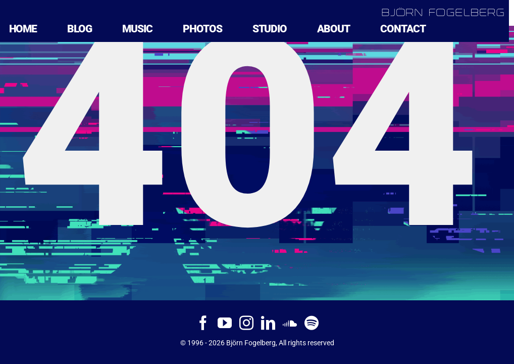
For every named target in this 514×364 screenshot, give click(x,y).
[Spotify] (311, 323)
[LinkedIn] (268, 323)
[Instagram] (246, 323)
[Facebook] (203, 323)
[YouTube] (225, 323)
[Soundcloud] (290, 323)
